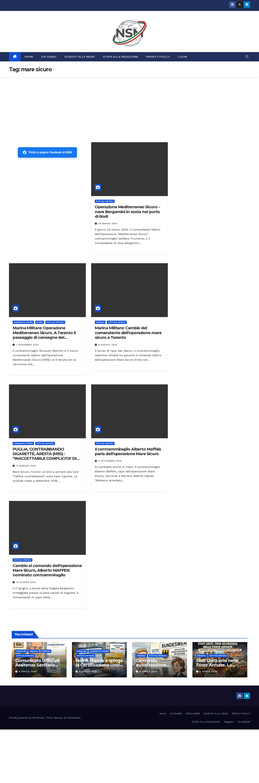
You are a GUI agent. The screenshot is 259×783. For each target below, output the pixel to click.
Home (163, 713)
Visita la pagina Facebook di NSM (47, 152)
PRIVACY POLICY (158, 56)
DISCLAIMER (193, 713)
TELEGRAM (243, 722)
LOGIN (182, 56)
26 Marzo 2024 (108, 223)
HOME (29, 56)
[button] (247, 56)
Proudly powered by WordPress (27, 717)
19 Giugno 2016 (26, 582)
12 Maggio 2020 (26, 465)
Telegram (229, 722)
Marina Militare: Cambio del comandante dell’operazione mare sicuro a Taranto (128, 333)
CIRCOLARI (21, 651)
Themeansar (74, 717)
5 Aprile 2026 (208, 671)
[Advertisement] (129, 104)
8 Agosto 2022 (107, 344)
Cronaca (100, 322)
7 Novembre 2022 (27, 344)
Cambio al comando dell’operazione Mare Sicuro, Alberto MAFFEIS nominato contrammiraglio (47, 570)
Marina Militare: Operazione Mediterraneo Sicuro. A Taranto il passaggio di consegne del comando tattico (44, 335)
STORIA (39, 322)
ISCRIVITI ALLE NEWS (79, 56)
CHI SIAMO (49, 56)
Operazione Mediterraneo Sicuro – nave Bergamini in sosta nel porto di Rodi (127, 212)
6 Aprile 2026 (28, 671)
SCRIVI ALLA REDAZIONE (120, 56)
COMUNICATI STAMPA (23, 322)
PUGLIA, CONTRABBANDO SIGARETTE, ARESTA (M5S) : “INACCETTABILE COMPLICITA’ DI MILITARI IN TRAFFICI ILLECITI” (44, 456)
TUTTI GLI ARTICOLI (104, 201)
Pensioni (46, 651)
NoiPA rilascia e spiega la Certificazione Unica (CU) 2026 (99, 665)
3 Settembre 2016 (110, 461)
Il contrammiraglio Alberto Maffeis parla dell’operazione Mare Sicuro (128, 451)
